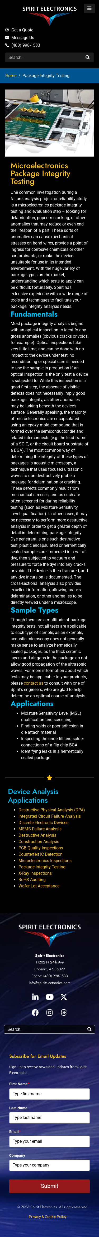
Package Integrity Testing (41, 866)
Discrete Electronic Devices (43, 822)
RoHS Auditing (32, 879)
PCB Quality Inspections (40, 847)
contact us (33, 683)
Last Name (18, 1108)
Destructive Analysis (37, 835)
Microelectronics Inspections (45, 860)
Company (17, 1155)
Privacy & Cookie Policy (48, 1217)
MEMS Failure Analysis (40, 828)
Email (14, 1132)
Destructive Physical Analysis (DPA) (51, 809)
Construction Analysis (38, 841)
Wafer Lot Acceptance (38, 885)
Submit (49, 1186)
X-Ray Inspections (35, 873)
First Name (19, 1084)
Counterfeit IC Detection (40, 854)
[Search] (87, 57)
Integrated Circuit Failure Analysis (49, 816)
